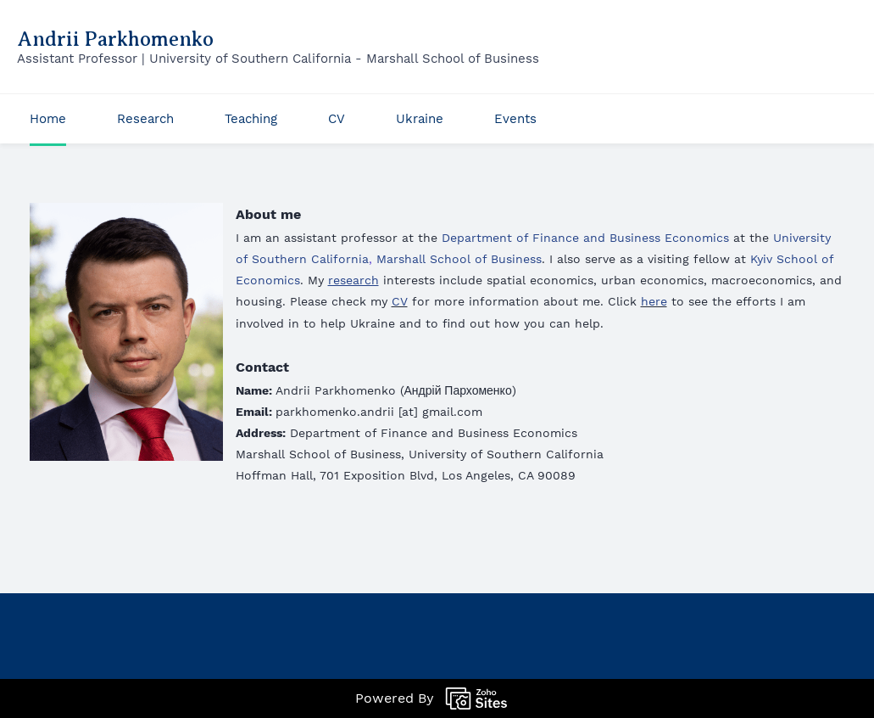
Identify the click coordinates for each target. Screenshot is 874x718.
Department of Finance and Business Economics (585, 237)
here (654, 301)
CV (400, 301)
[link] (126, 214)
